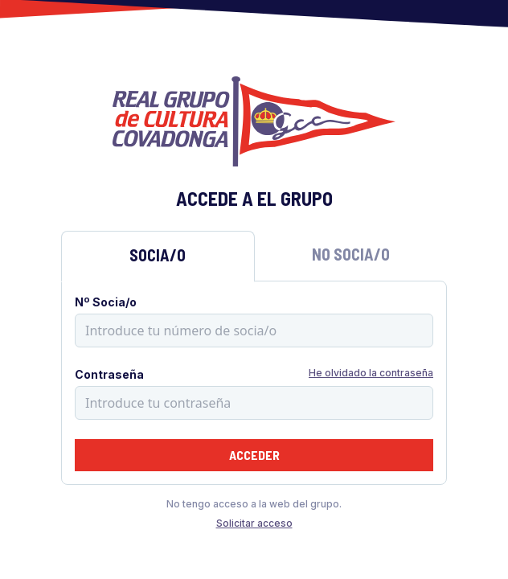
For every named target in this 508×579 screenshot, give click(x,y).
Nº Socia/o (106, 302)
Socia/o (157, 255)
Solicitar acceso (254, 523)
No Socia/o (351, 254)
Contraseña (109, 374)
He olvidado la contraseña (371, 373)
